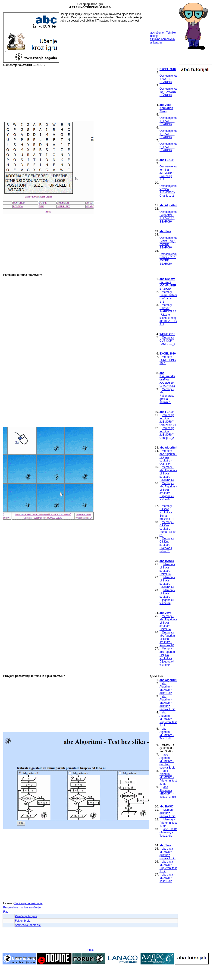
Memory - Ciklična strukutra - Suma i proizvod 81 (167, 512)
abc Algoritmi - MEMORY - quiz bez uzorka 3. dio (167, 761)
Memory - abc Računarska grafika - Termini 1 (167, 396)
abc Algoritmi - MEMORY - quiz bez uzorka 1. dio (167, 703)
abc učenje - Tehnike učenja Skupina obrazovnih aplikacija (163, 37)
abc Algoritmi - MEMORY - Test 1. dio (167, 733)
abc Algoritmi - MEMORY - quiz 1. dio (167, 688)
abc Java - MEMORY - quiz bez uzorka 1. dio (167, 853)
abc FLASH (167, 160)
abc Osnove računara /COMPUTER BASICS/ (168, 283)
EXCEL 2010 (168, 69)
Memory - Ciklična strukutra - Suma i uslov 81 (167, 529)
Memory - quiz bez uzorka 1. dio (167, 813)
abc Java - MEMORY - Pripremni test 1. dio (168, 866)
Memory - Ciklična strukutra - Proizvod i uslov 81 (167, 545)
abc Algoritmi (168, 205)
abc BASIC (167, 561)
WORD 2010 (167, 334)
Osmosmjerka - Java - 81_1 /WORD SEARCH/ (168, 258)
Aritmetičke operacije (28, 925)
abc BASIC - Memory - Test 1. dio (168, 832)
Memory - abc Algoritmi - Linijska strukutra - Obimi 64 (168, 457)
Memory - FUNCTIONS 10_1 (168, 360)
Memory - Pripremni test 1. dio (168, 823)
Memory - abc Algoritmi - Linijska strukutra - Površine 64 (168, 473)
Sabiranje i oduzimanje (28, 903)
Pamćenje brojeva (26, 916)
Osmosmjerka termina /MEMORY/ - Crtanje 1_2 (168, 190)
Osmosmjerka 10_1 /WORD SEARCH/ (168, 92)
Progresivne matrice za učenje (22, 907)
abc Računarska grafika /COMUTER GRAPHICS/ (167, 379)
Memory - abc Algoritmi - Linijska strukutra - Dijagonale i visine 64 (168, 491)
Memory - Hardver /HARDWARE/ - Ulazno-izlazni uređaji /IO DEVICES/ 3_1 (168, 314)
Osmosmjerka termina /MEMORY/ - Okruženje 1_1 (168, 173)
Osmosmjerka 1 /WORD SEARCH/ (168, 79)
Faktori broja (23, 920)
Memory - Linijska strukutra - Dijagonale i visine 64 (167, 597)
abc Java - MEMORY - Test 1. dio (167, 878)
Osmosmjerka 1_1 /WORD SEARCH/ (168, 121)
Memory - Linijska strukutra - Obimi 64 (167, 569)
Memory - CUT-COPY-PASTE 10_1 (167, 340)
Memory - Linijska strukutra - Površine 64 (167, 582)
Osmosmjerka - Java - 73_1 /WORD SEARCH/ (168, 242)
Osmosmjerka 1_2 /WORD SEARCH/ (168, 134)
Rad (5, 911)
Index (90, 949)
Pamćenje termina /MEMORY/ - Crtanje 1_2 (167, 433)
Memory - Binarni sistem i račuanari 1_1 (168, 296)
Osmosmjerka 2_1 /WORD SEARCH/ (168, 147)
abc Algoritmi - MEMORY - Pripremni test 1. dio (168, 719)
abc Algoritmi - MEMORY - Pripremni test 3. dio (168, 777)
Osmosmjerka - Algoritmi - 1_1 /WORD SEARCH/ (168, 216)
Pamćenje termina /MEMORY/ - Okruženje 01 (168, 420)
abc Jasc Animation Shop (166, 108)
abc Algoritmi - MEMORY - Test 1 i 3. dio (168, 791)
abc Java (165, 231)
